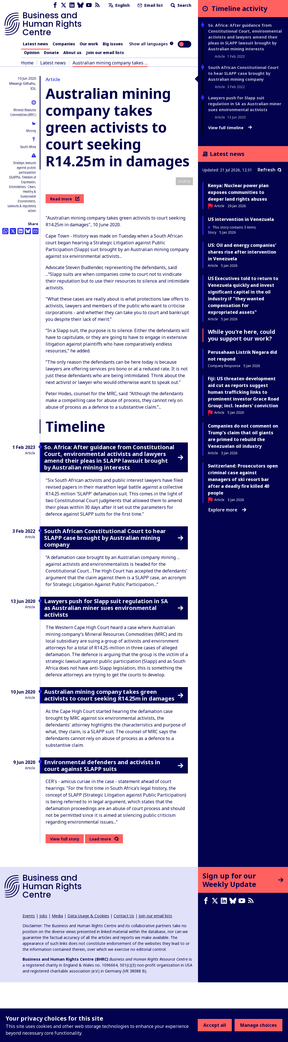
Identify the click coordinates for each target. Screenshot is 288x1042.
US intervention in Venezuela (241, 219)
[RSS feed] (97, 5)
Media (57, 975)
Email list (149, 5)
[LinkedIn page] (72, 5)
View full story (64, 898)
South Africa (28, 147)
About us (72, 52)
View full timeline (230, 127)
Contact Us (124, 975)
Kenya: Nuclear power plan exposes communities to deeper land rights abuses (238, 192)
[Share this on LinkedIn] (20, 231)
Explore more (227, 510)
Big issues (113, 43)
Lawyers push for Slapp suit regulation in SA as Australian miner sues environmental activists (244, 103)
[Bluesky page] (80, 5)
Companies (64, 43)
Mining (31, 131)
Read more (64, 258)
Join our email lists (105, 52)
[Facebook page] (55, 5)
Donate (51, 52)
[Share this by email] (35, 231)
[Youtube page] (89, 5)
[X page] (63, 5)
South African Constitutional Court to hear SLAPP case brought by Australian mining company (243, 73)
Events (28, 975)
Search (180, 5)
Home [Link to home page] (27, 63)
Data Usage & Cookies (88, 975)
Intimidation (17, 187)
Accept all (214, 1025)
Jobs (43, 975)
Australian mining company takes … (110, 63)
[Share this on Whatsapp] (5, 231)
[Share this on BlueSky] (28, 231)
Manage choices (258, 1025)
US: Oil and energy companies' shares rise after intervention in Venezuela (242, 252)
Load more (100, 898)
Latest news (35, 43)
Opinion (31, 52)
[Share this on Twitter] (13, 231)
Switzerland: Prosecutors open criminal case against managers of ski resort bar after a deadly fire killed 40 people (243, 479)
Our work (89, 43)
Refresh (269, 170)
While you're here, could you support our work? (241, 335)
